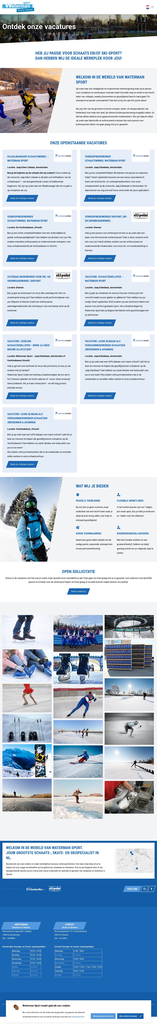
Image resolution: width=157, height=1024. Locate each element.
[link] (39, 178)
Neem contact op (78, 591)
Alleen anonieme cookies (103, 1016)
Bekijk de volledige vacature (22, 198)
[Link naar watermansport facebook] (152, 889)
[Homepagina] (18, 7)
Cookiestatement (77, 1017)
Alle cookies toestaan (128, 1016)
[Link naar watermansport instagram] (144, 889)
